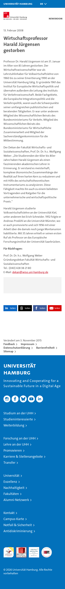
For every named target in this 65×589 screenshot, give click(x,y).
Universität (11, 475)
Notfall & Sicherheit (17, 525)
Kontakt (9, 513)
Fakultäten (11, 494)
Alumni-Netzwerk (16, 500)
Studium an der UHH (18, 413)
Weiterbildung (13, 425)
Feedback (9, 344)
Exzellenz (10, 481)
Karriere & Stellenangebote (23, 456)
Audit (19, 549)
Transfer (9, 462)
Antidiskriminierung (17, 531)
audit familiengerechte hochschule (8, 552)
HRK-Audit (32, 550)
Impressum (27, 344)
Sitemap (8, 351)
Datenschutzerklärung (16, 348)
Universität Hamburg (17, 4)
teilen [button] (13, 308)
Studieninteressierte (18, 419)
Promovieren (12, 450)
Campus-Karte (13, 519)
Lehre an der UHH (16, 444)
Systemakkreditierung (46, 549)
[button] (42, 4)
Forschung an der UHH (19, 438)
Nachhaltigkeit (13, 488)
